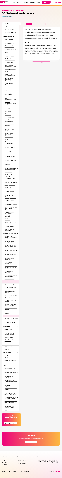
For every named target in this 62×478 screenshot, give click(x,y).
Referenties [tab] (42, 23)
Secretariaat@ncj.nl (22, 463)
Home (14, 2)
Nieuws (38, 2)
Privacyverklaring (6, 471)
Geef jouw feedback (10, 423)
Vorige (28, 58)
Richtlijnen (19, 2)
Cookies (14, 471)
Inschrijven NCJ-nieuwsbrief (23, 471)
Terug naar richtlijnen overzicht (41, 62)
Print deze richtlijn (51, 23)
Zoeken (46, 2)
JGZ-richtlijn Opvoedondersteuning (11, 23)
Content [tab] (29, 23)
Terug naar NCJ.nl (57, 3)
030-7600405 (21, 461)
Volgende (53, 58)
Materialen (26, 2)
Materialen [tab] (35, 23)
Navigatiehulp (33, 2)
